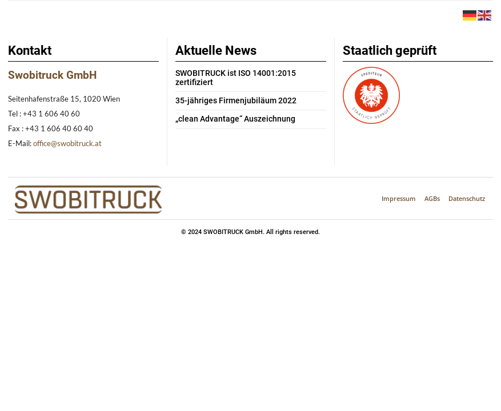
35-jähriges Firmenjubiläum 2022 (228, 92)
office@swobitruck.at (67, 143)
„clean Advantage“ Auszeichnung (229, 110)
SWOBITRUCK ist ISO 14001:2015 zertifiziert (247, 73)
